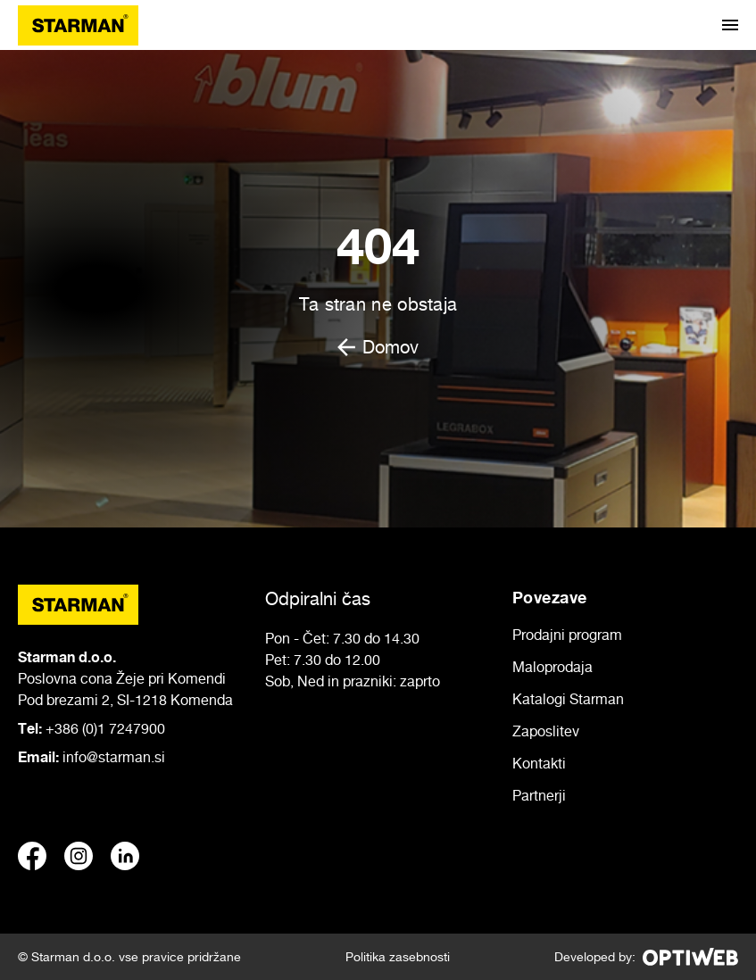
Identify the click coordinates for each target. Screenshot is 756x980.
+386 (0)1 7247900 (105, 728)
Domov (378, 347)
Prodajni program (567, 635)
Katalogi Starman (568, 699)
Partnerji (539, 795)
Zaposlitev (545, 731)
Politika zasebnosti (397, 956)
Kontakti (539, 763)
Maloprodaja (552, 667)
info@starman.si (113, 757)
